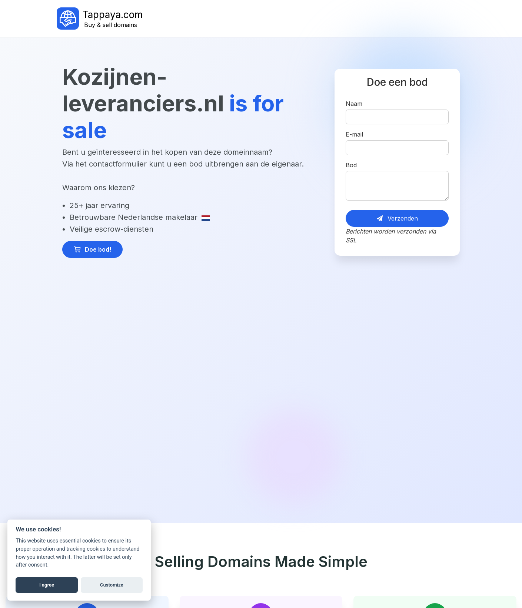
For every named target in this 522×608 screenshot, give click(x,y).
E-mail (354, 134)
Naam (354, 103)
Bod (351, 165)
